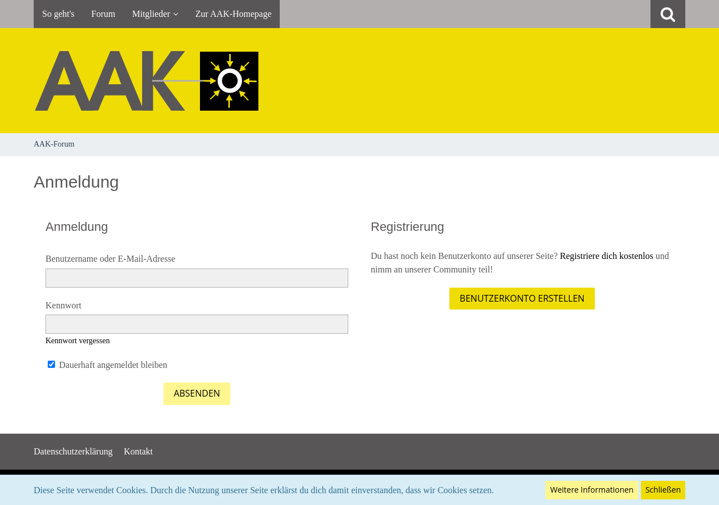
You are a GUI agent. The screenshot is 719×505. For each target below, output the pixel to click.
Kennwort (63, 305)
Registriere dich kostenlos (606, 256)
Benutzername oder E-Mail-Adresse (110, 258)
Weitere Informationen (591, 489)
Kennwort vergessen (77, 340)
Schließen (663, 489)
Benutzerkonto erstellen (521, 298)
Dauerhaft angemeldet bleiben (107, 365)
